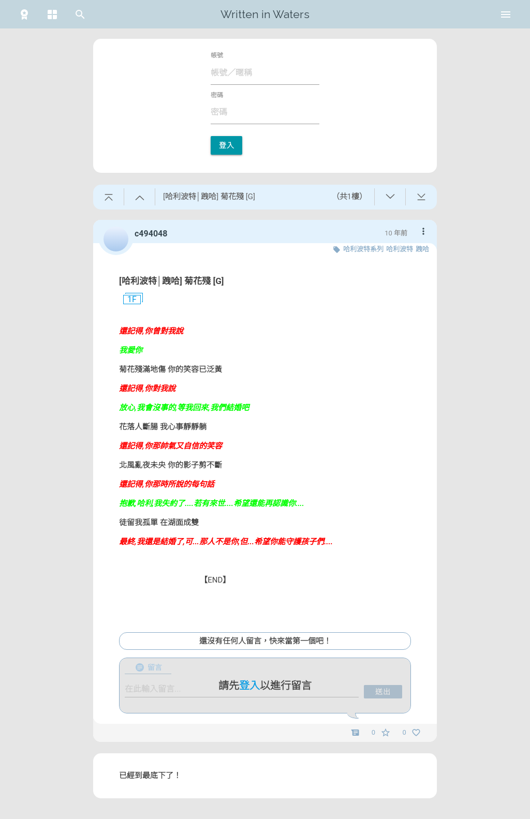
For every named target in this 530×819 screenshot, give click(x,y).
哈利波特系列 (363, 249)
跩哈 (422, 249)
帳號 (217, 55)
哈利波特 (399, 249)
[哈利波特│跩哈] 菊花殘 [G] (171, 281)
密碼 (217, 95)
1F (127, 299)
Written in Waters (265, 14)
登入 (226, 145)
